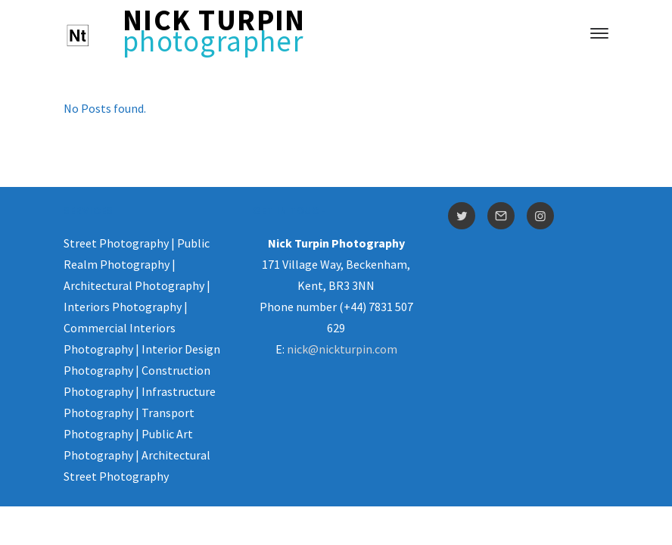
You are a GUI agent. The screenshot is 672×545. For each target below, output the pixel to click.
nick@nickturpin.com (342, 349)
